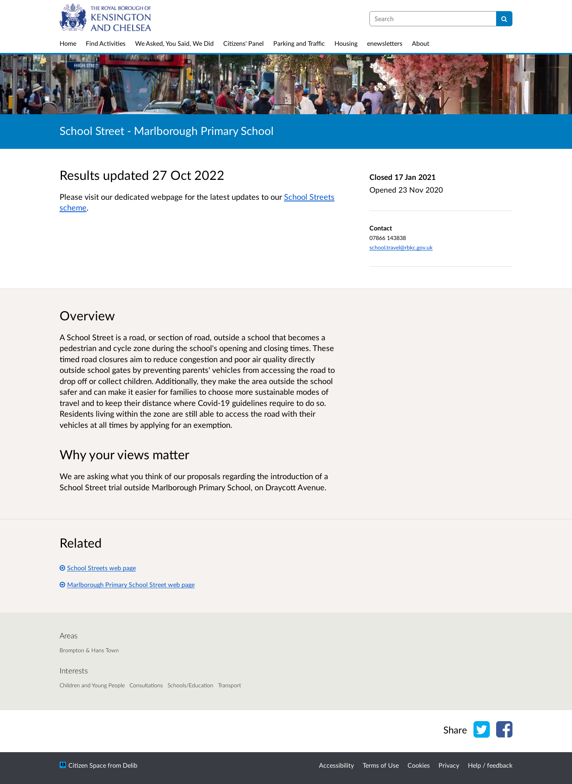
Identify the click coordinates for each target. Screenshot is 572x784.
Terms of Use (381, 765)
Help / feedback (490, 765)
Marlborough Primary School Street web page (127, 584)
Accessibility (336, 765)
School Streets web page (98, 567)
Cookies (419, 765)
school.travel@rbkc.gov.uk (401, 247)
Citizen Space (87, 765)
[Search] (504, 18)
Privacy (449, 765)
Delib (130, 765)
